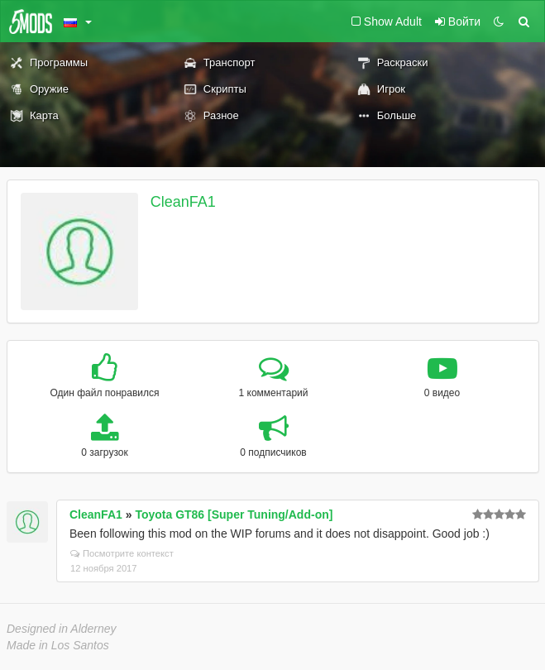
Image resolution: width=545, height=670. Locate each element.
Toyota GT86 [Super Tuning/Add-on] (233, 514)
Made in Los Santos (58, 645)
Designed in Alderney (62, 628)
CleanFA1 (183, 202)
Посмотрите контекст (122, 553)
